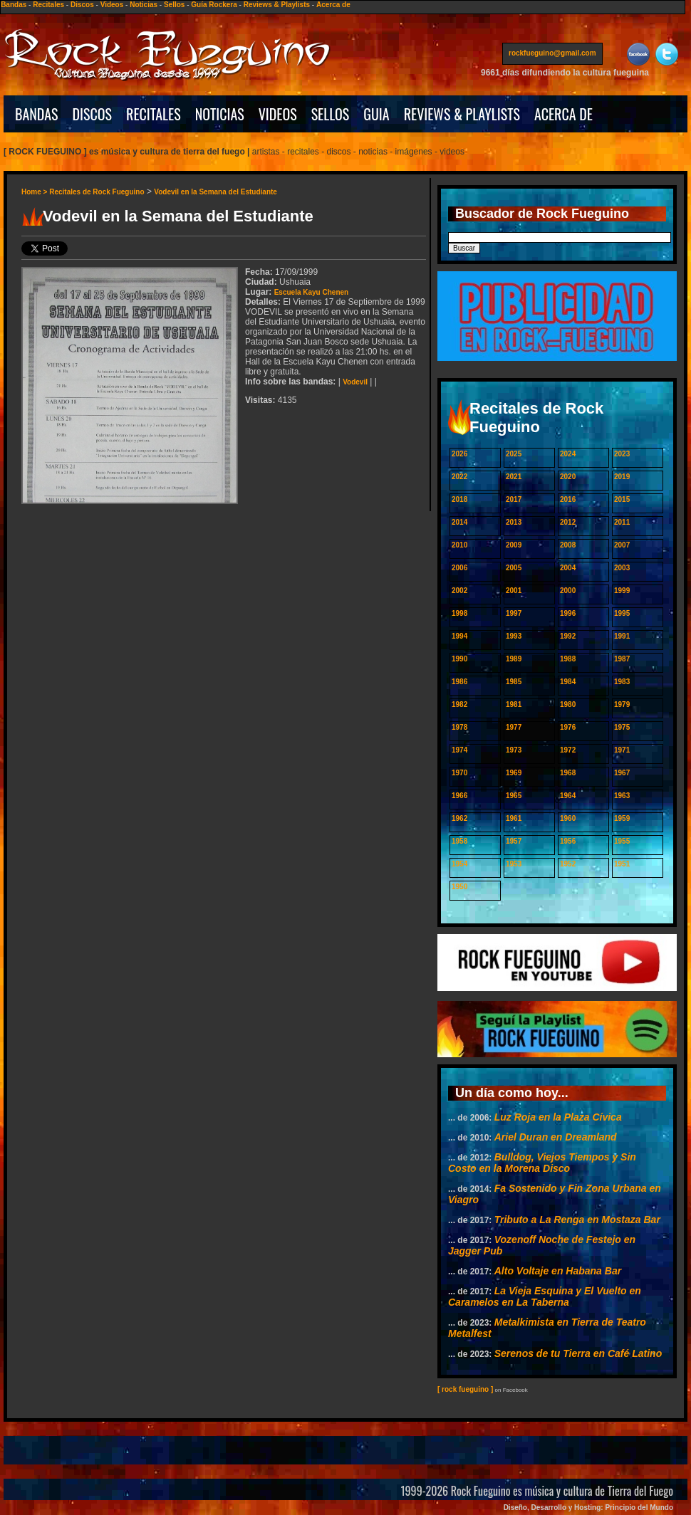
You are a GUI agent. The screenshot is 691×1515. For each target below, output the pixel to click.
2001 (513, 590)
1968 (568, 773)
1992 (568, 636)
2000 (568, 590)
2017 (513, 499)
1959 (622, 818)
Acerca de (333, 5)
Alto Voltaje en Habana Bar (557, 1271)
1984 (568, 682)
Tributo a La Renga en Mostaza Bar (577, 1219)
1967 (622, 773)
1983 (622, 682)
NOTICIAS (219, 114)
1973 (513, 750)
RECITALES (153, 114)
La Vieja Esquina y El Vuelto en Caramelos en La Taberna (544, 1296)
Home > (35, 192)
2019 (622, 477)
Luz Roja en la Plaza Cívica (558, 1117)
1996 (568, 613)
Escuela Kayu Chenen (311, 292)
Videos (112, 5)
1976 (568, 727)
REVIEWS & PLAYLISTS (462, 114)
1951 (622, 864)
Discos (82, 5)
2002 (459, 590)
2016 (568, 499)
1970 (459, 773)
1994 (459, 636)
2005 (513, 568)
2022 (459, 477)
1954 (459, 864)
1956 (568, 841)
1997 (513, 613)
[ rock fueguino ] (465, 1389)
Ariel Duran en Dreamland (555, 1137)
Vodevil (355, 382)
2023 (622, 454)
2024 (568, 454)
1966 (459, 796)
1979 (622, 704)
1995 (622, 613)
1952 (568, 864)
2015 (622, 499)
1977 (513, 727)
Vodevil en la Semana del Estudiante (215, 192)
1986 (459, 682)
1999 (622, 590)
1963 (622, 796)
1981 (513, 704)
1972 (568, 750)
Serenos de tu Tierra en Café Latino (578, 1353)
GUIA (376, 114)
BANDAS (36, 114)
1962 (459, 818)
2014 (459, 522)
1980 (568, 704)
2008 (568, 545)
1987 (622, 659)
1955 (622, 841)
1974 (459, 750)
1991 (622, 636)
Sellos (174, 5)
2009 (513, 545)
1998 (459, 613)
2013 (513, 522)
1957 (513, 841)
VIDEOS (278, 114)
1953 (513, 864)
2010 (459, 545)
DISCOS (93, 114)
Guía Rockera (214, 5)
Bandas (13, 5)
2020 (568, 477)
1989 (513, 659)
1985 (513, 682)
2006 (459, 568)
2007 (622, 545)
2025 (513, 454)
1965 (513, 796)
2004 (568, 568)
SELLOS (330, 114)
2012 (568, 522)
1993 (513, 636)
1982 (459, 704)
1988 (568, 659)
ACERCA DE (563, 114)
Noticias (143, 5)
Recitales (48, 5)
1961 (513, 818)
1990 (459, 659)
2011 (622, 522)
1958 (459, 841)
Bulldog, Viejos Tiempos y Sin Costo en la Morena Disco (542, 1162)
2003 (622, 568)
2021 (513, 477)
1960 (568, 818)
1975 (622, 727)
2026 (459, 454)
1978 (459, 727)
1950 (459, 887)
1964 (568, 796)
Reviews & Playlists (277, 5)
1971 (622, 750)
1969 (513, 773)
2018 (459, 499)
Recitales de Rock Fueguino (96, 192)
